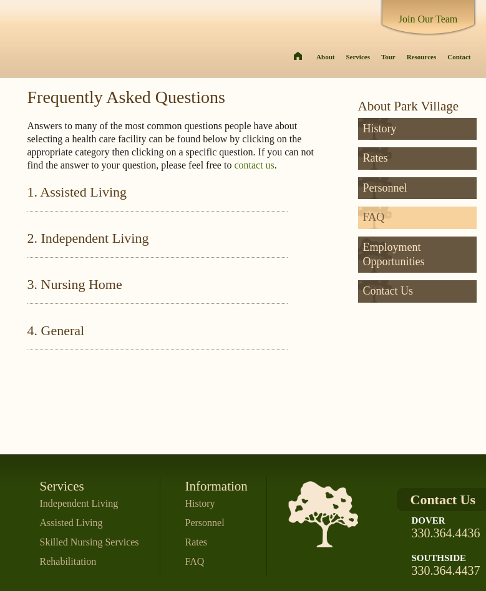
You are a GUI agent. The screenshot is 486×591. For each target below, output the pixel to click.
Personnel (385, 188)
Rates (375, 158)
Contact (458, 57)
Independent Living (79, 503)
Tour (388, 57)
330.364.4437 (446, 570)
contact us (254, 165)
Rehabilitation (68, 561)
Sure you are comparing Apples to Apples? (422, 409)
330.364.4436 (446, 533)
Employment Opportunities (394, 254)
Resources (421, 57)
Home (298, 58)
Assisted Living (71, 522)
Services (357, 57)
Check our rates (422, 434)
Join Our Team (428, 19)
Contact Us (388, 291)
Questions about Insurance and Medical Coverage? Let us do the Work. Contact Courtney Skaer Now (422, 348)
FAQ (374, 217)
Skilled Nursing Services (89, 542)
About (325, 57)
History (380, 128)
